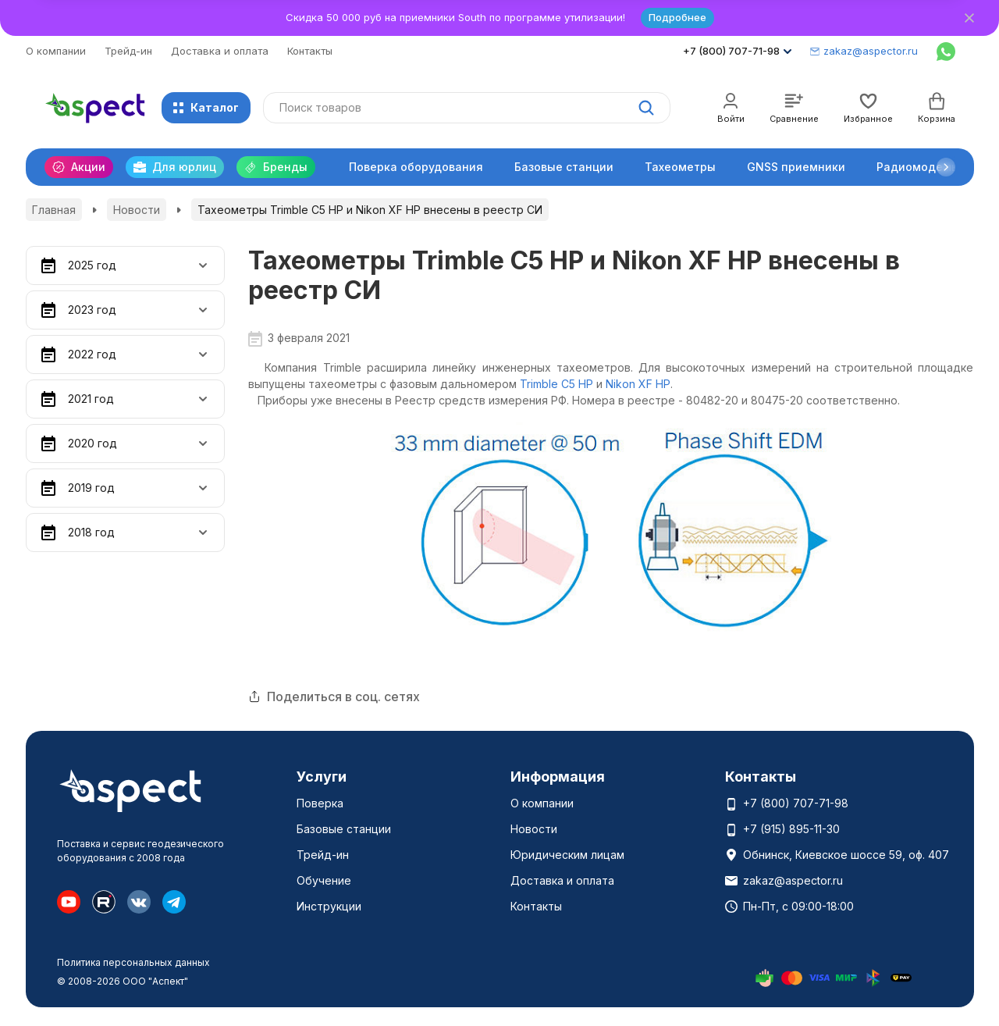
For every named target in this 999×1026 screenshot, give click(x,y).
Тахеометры (680, 166)
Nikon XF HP (638, 383)
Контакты (309, 51)
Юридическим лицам (567, 854)
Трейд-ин (128, 51)
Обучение (324, 880)
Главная (54, 209)
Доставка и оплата (219, 51)
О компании (56, 51)
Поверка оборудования (416, 166)
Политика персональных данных (133, 962)
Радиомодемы (918, 166)
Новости (136, 209)
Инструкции (329, 906)
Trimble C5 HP (556, 383)
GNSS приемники (796, 166)
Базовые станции (563, 166)
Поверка (320, 803)
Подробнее (677, 17)
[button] (946, 167)
